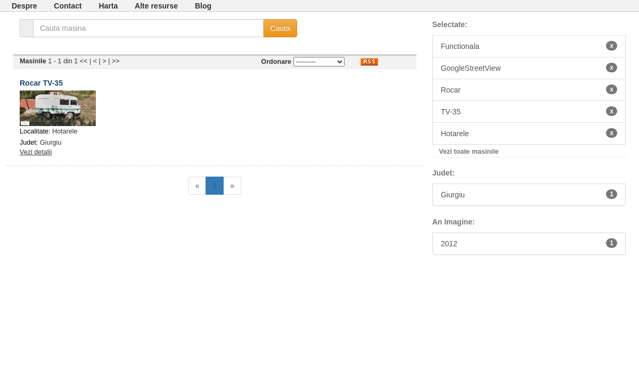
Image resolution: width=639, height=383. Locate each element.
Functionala (529, 46)
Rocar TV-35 (41, 83)
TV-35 (529, 111)
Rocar (529, 89)
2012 (529, 243)
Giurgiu (51, 142)
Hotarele (65, 131)
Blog (203, 6)
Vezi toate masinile (468, 151)
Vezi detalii (36, 152)
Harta (108, 6)
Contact (67, 6)
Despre (24, 6)
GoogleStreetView (529, 67)
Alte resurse (156, 6)
